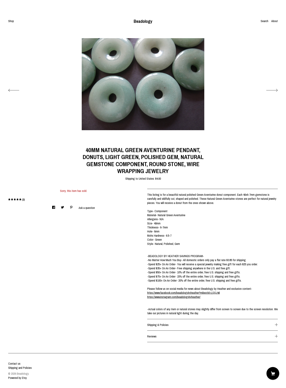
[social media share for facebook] (53, 206)
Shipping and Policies (20, 368)
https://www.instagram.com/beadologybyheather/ (173, 297)
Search (264, 21)
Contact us (14, 364)
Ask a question (87, 208)
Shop (11, 21)
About (274, 21)
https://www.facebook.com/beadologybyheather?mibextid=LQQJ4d (183, 293)
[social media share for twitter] (62, 206)
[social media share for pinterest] (71, 206)
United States (146, 179)
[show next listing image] (269, 89)
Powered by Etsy (17, 378)
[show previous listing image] (17, 89)
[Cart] (272, 373)
